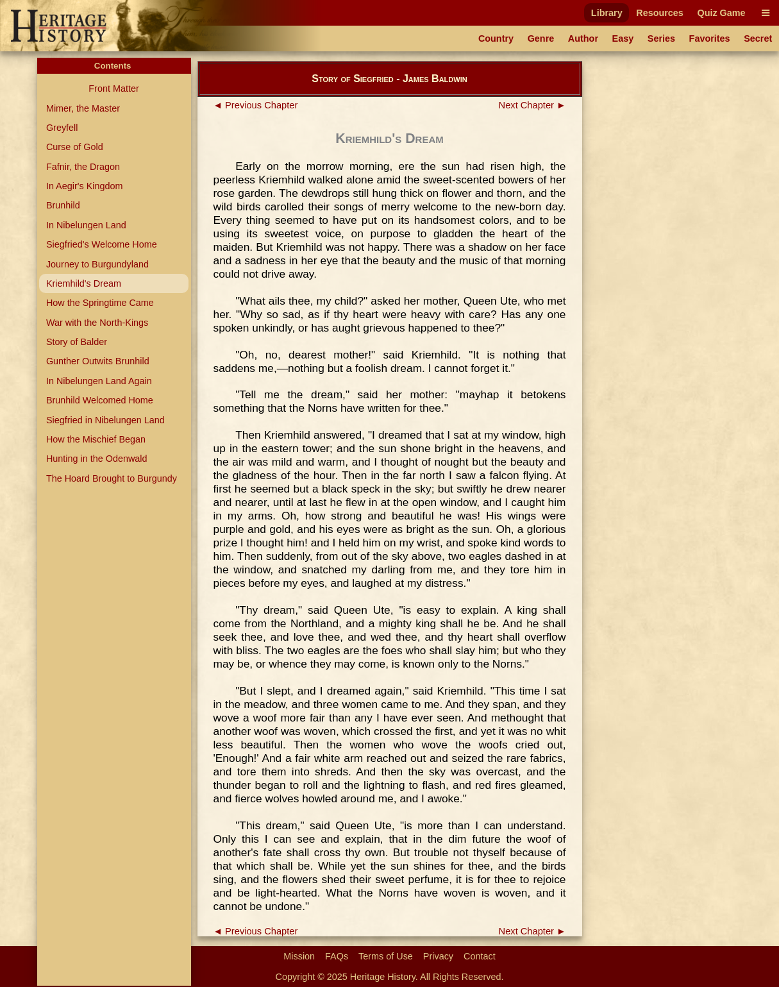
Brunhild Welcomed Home (99, 400)
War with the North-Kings (97, 322)
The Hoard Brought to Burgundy (111, 478)
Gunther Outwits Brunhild (97, 361)
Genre (541, 38)
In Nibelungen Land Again (99, 381)
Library (607, 13)
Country (496, 38)
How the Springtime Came (100, 303)
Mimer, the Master (83, 108)
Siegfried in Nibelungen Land (105, 420)
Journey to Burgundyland (97, 264)
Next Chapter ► (532, 105)
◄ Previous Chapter (256, 105)
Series (661, 38)
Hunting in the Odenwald (96, 458)
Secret (758, 38)
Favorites (709, 38)
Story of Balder (76, 342)
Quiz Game (721, 13)
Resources (659, 13)
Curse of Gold (74, 147)
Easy (623, 38)
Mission (299, 956)
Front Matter (113, 88)
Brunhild (63, 205)
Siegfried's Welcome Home (101, 244)
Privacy (438, 956)
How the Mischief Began (96, 439)
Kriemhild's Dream (83, 283)
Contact (480, 956)
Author (583, 38)
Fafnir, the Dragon (83, 167)
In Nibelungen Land (86, 225)
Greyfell (62, 127)
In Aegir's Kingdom (84, 186)
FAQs (336, 956)
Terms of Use (385, 956)
